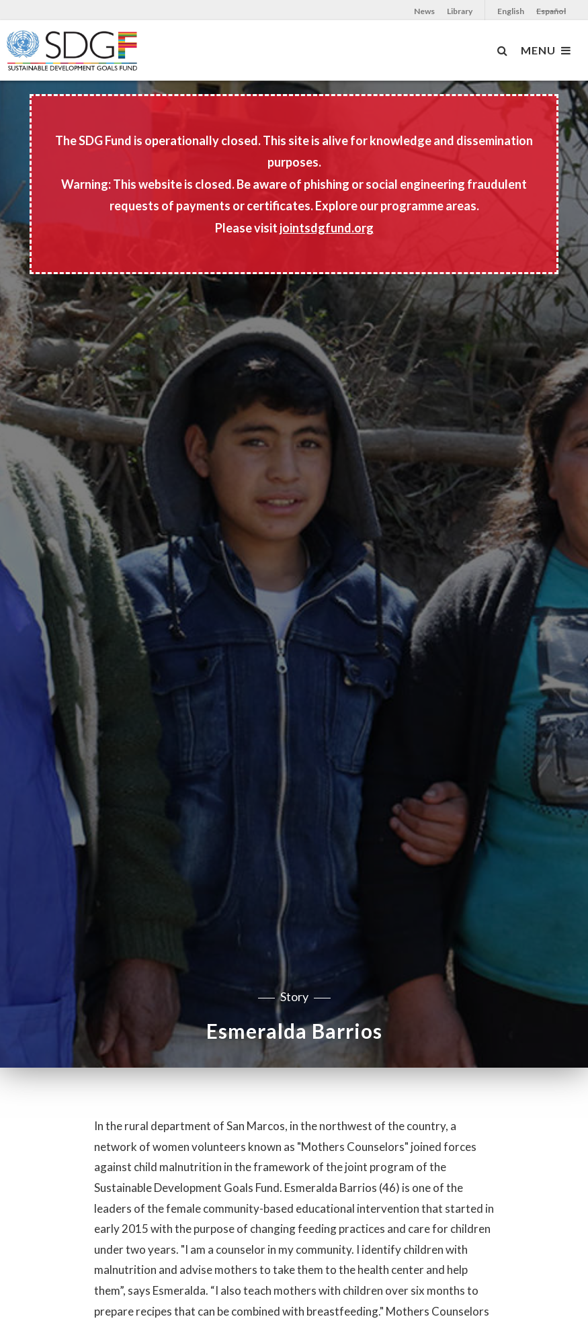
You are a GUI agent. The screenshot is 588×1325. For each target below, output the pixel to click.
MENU (546, 50)
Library (459, 11)
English (510, 11)
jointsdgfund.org (327, 227)
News (424, 11)
